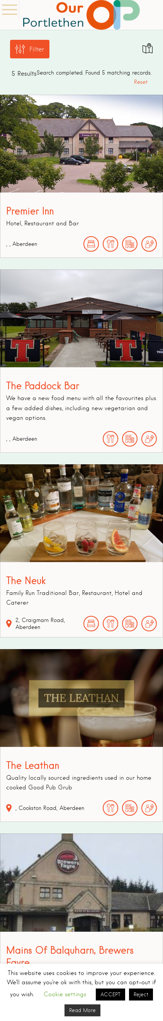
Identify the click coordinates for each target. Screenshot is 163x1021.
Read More (82, 1010)
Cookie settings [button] (65, 994)
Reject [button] (141, 994)
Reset (141, 82)
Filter (36, 49)
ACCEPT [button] (110, 994)
